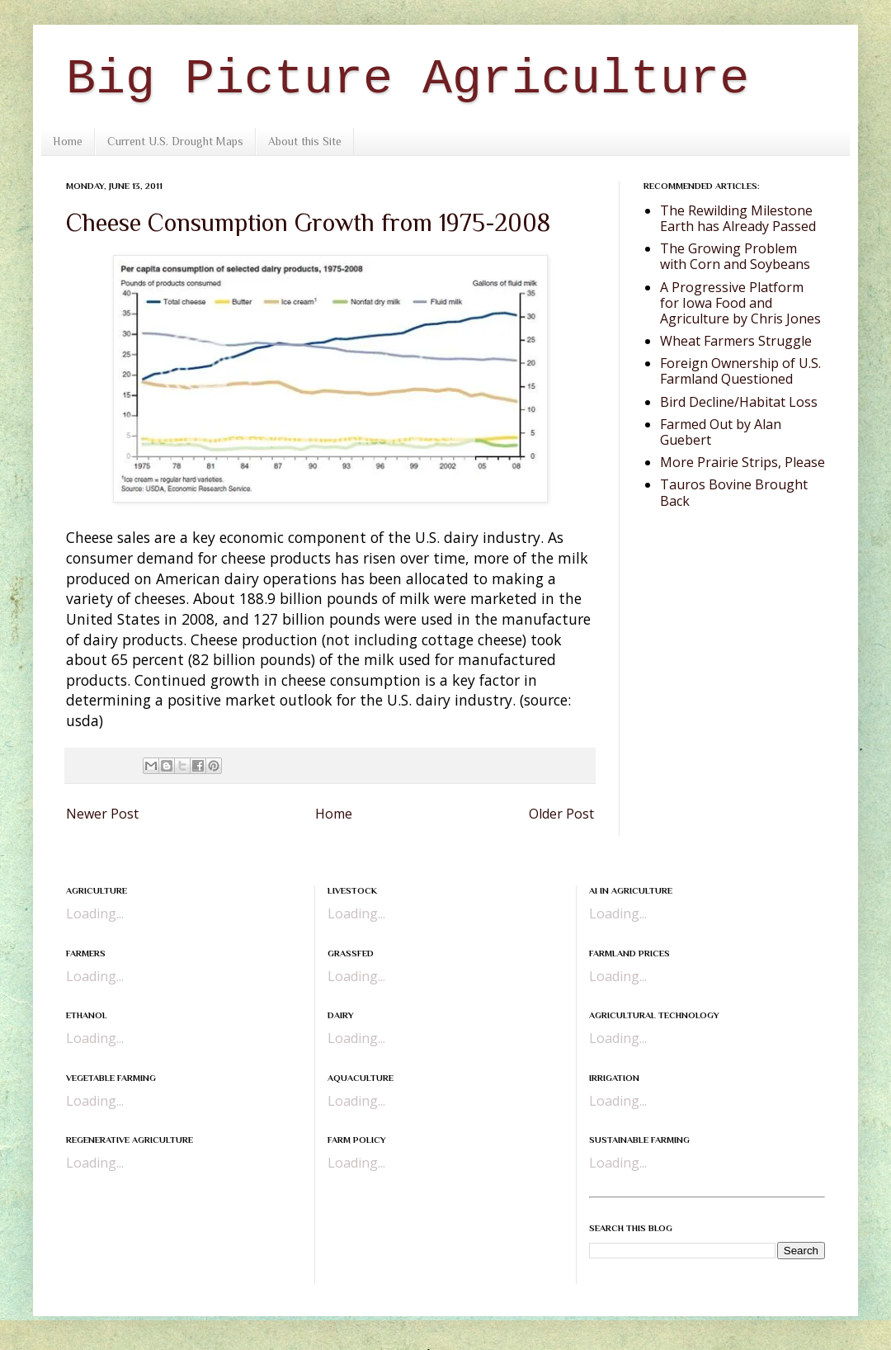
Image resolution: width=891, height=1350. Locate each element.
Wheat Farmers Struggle (736, 341)
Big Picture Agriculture (407, 79)
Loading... (95, 913)
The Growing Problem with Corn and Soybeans (735, 256)
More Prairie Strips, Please (742, 462)
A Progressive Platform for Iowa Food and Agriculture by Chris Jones (740, 303)
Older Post (561, 814)
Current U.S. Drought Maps (175, 141)
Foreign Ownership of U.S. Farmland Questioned (740, 371)
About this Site (305, 141)
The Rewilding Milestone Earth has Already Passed (738, 218)
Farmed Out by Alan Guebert (720, 432)
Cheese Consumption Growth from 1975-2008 (308, 223)
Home (67, 141)
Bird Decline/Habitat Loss (739, 402)
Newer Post (102, 814)
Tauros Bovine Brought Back (734, 492)
